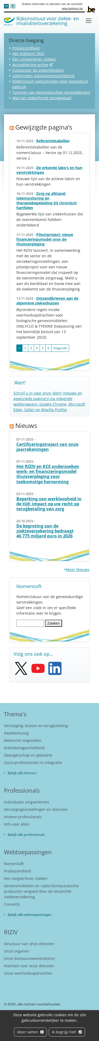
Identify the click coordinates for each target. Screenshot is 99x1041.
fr (13, 6)
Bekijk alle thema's (22, 773)
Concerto (12, 904)
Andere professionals (23, 816)
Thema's (15, 714)
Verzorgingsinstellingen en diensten (36, 809)
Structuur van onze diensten (29, 943)
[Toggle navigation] (88, 20)
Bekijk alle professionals (26, 834)
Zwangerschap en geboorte (28, 755)
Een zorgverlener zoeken (34, 59)
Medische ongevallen (22, 740)
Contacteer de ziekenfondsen (38, 70)
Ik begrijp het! (67, 1031)
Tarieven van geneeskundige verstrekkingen (51, 92)
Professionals (22, 790)
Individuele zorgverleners (26, 802)
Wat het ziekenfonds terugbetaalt (42, 97)
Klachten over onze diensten (29, 965)
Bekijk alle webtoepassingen (29, 914)
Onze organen (16, 951)
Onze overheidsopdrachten (28, 973)
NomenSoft (14, 863)
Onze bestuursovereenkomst (29, 958)
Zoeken (53, 623)
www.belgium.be (72, 8)
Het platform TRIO (28, 53)
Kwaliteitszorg (16, 733)
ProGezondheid (26, 48)
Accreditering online (30, 64)
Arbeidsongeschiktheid (24, 747)
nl (6, 6)
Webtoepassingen (28, 852)
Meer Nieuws (77, 569)
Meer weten (30, 1031)
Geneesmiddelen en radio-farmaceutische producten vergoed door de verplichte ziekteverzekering (41, 891)
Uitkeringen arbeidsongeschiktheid (43, 75)
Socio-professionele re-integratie (33, 762)
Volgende (60, 348)
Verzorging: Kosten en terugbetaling (36, 725)
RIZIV (11, 932)
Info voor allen (16, 824)
